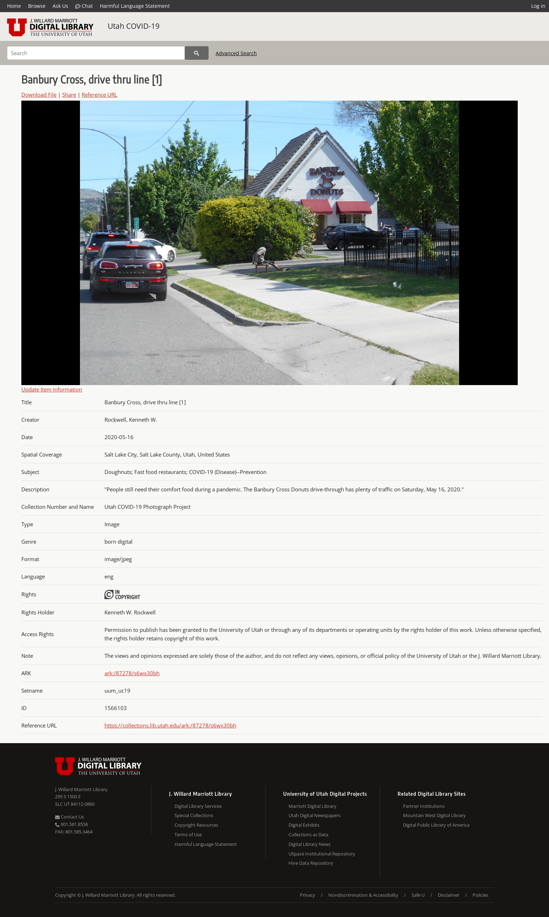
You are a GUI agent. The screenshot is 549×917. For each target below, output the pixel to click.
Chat (84, 6)
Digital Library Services (198, 806)
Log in (538, 5)
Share (69, 94)
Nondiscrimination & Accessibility (363, 895)
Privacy (307, 895)
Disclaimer (448, 895)
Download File (38, 94)
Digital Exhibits (304, 825)
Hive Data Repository (311, 863)
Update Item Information (51, 389)
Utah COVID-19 (134, 26)
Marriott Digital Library (313, 806)
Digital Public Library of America (436, 825)
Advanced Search (236, 53)
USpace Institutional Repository (322, 854)
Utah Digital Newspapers (314, 815)
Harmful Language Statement (135, 5)
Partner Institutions (424, 806)
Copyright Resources (196, 825)
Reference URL (99, 94)
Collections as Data (308, 834)
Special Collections (193, 815)
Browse (36, 5)
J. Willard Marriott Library (81, 789)
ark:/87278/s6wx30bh (132, 673)
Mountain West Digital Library (434, 815)
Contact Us (69, 817)
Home (14, 5)
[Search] (96, 53)
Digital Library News (309, 844)
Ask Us (60, 5)
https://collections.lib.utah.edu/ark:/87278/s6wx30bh (170, 725)
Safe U (418, 895)
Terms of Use (188, 834)
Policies (480, 895)
